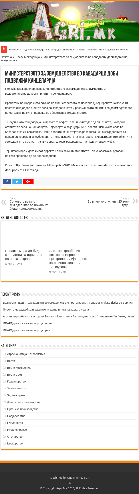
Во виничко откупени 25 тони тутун (106, 202)
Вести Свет (14, 374)
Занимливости (16, 388)
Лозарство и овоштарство (24, 402)
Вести (11, 361)
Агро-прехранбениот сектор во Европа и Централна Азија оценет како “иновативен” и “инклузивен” (68, 259)
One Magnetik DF (78, 477)
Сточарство (15, 436)
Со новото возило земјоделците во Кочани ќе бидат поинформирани (32, 203)
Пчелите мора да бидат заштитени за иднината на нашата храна (23, 255)
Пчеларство (15, 422)
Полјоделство (16, 416)
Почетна (6, 57)
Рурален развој (17, 429)
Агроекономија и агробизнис (26, 354)
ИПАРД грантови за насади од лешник (28, 323)
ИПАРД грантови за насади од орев (26, 330)
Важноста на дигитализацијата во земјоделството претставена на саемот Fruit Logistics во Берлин (69, 49)
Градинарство (16, 381)
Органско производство (22, 409)
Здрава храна (16, 395)
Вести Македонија (28, 57)
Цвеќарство (15, 443)
